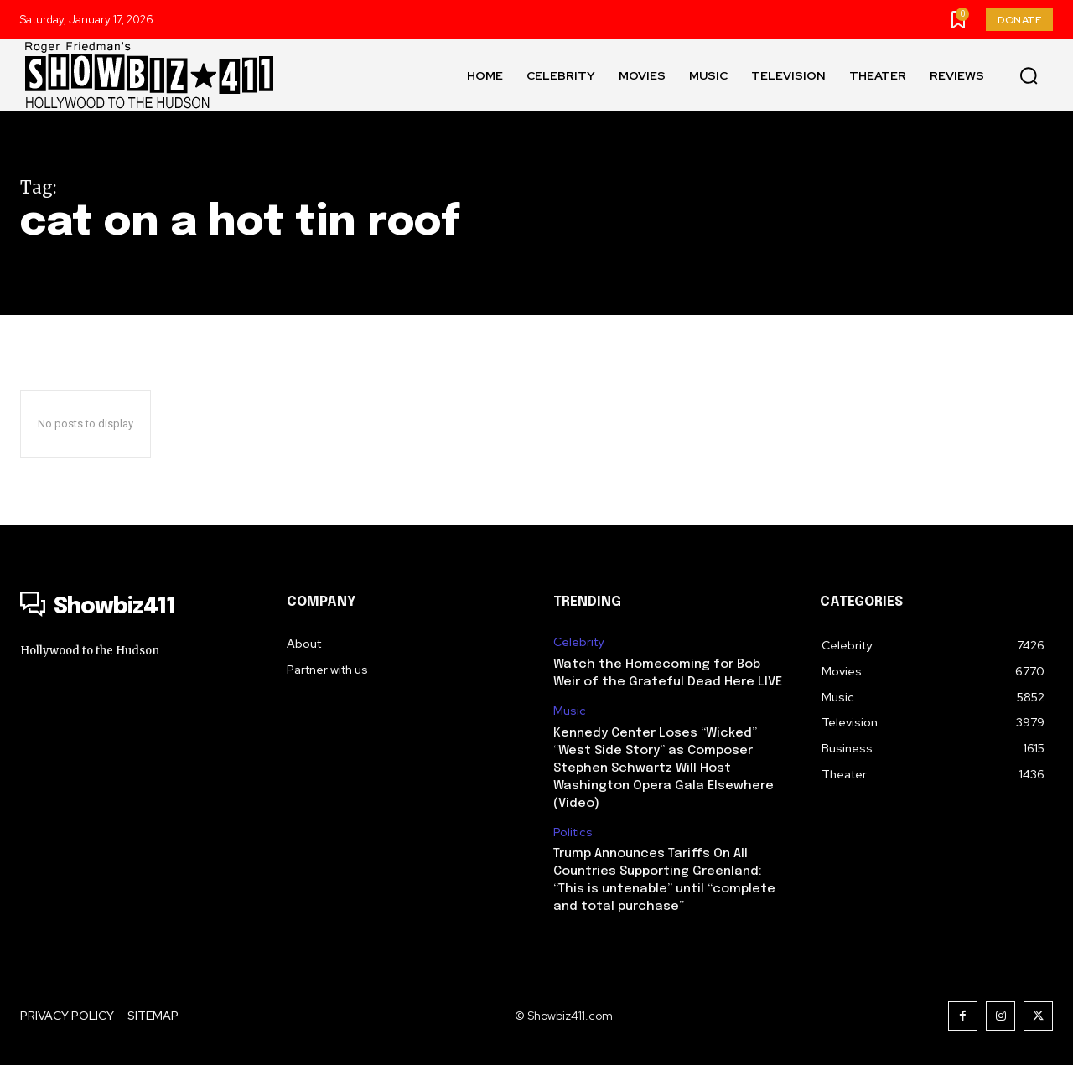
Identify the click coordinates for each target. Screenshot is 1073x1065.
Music (569, 711)
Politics (573, 832)
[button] (1028, 75)
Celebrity (578, 642)
